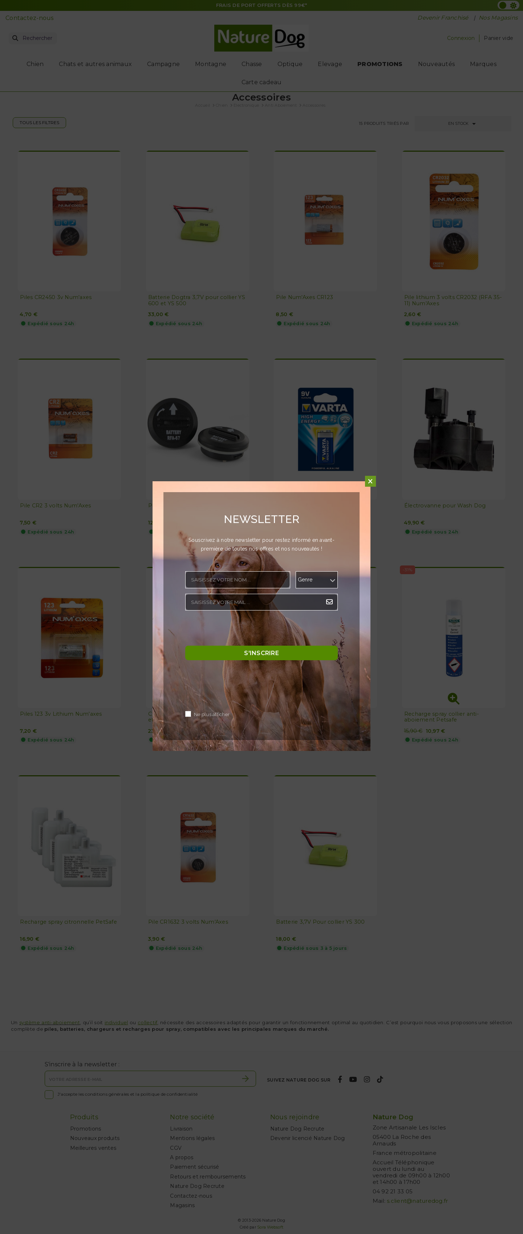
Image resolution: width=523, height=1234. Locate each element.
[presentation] (240, 630)
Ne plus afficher (212, 715)
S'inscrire (261, 653)
